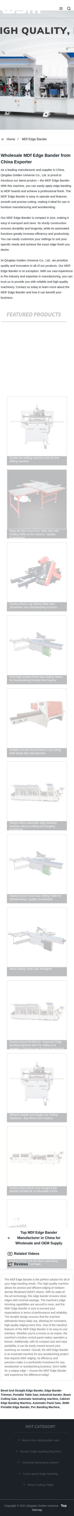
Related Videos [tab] (23, 1253)
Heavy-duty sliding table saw (40, 1440)
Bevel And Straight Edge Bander (22, 1390)
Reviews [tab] (18, 1264)
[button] (61, 9)
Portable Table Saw (25, 1394)
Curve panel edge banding (40, 1473)
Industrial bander (51, 1394)
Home (11, 139)
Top (64, 1505)
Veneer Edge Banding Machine (40, 1451)
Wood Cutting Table (40, 1484)
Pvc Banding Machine (45, 1407)
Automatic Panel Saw (46, 1403)
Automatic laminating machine (38, 1398)
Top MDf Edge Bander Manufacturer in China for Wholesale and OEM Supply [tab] (35, 1238)
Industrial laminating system (40, 1462)
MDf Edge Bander (34, 139)
